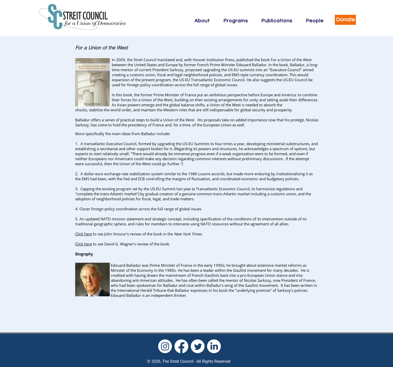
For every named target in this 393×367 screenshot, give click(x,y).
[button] (202, 20)
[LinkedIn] (214, 346)
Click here (83, 233)
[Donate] (345, 20)
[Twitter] (198, 346)
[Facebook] (181, 346)
